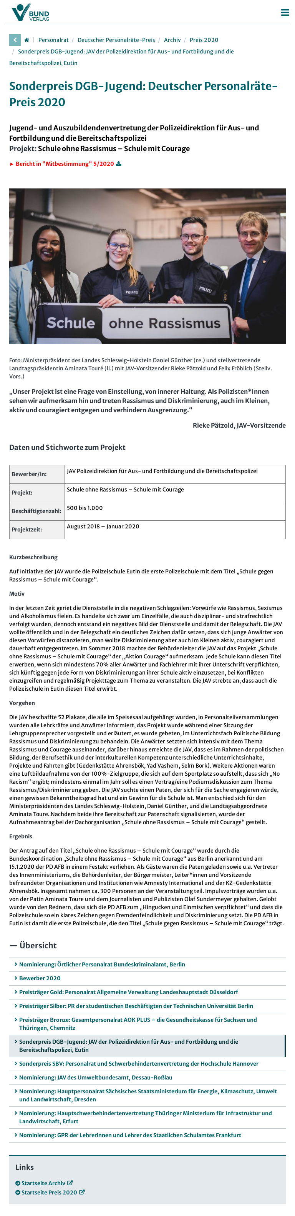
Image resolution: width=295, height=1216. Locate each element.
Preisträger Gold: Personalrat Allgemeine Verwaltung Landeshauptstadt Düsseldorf (128, 992)
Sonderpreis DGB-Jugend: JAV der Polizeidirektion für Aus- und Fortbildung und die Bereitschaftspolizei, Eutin (128, 1045)
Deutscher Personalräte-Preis (116, 40)
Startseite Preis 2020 (49, 1192)
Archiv (172, 40)
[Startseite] (26, 40)
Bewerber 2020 (40, 978)
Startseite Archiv (43, 1183)
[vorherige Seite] (15, 40)
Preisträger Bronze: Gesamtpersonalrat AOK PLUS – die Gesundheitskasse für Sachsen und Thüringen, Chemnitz (138, 1023)
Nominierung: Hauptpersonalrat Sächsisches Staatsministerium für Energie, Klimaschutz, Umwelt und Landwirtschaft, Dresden (148, 1095)
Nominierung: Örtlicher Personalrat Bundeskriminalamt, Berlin (102, 964)
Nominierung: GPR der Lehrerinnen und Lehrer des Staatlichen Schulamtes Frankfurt (130, 1135)
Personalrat (53, 40)
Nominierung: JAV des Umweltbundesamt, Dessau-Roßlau (95, 1077)
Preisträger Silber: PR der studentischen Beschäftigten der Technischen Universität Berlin (136, 1006)
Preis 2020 (204, 40)
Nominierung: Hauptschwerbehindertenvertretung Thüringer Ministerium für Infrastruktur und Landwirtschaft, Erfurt (145, 1117)
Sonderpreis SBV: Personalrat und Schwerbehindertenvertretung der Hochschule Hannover (139, 1063)
